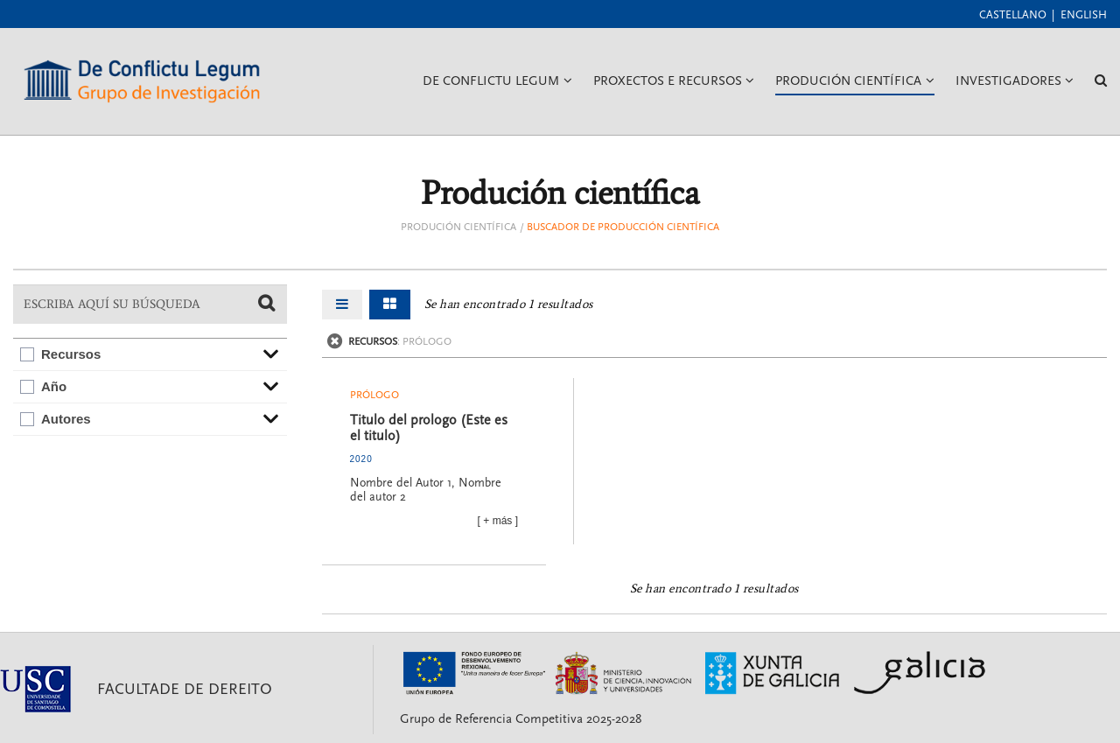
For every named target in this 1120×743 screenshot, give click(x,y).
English (1083, 15)
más (501, 520)
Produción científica (458, 227)
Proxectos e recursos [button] (674, 89)
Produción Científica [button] (854, 89)
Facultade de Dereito (184, 689)
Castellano (1012, 15)
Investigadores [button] (1015, 89)
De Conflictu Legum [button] (497, 89)
